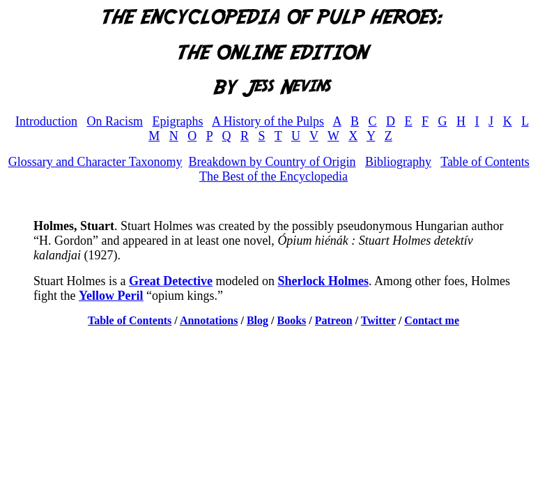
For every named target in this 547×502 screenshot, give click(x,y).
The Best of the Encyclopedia (273, 176)
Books (292, 320)
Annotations (209, 320)
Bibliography (398, 162)
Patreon (334, 320)
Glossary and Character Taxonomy (95, 162)
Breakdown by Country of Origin (271, 162)
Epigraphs (178, 121)
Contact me (431, 320)
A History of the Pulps (268, 121)
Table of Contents (485, 162)
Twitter (378, 320)
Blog (257, 320)
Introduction (46, 121)
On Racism (115, 121)
